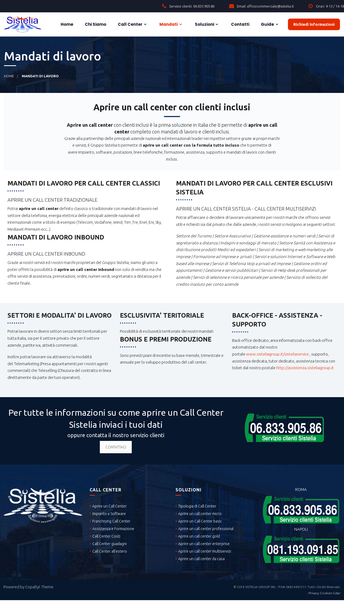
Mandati (168, 24)
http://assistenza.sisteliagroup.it (305, 367)
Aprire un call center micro (200, 514)
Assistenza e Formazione (113, 529)
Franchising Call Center (111, 521)
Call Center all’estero (109, 551)
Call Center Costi (106, 536)
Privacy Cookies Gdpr (325, 593)
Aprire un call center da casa (201, 559)
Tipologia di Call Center (197, 506)
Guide (267, 24)
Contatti (239, 24)
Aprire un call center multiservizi (204, 551)
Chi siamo (95, 24)
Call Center (129, 24)
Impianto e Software (109, 514)
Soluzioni (204, 24)
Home (66, 24)
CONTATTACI (115, 447)
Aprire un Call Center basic (200, 521)
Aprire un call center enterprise (204, 544)
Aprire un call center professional (205, 529)
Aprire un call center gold (199, 536)
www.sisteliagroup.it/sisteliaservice (277, 354)
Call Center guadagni (109, 544)
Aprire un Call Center (109, 506)
